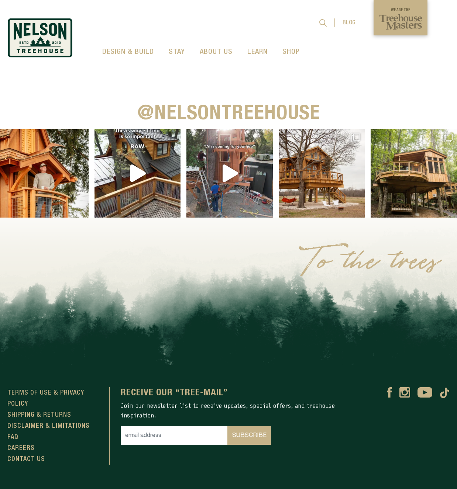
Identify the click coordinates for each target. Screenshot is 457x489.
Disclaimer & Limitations (48, 426)
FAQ (12, 437)
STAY (177, 52)
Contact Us (26, 459)
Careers (21, 448)
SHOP (291, 52)
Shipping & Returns (39, 415)
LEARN (257, 52)
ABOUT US (216, 52)
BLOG (349, 22)
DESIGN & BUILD (128, 52)
